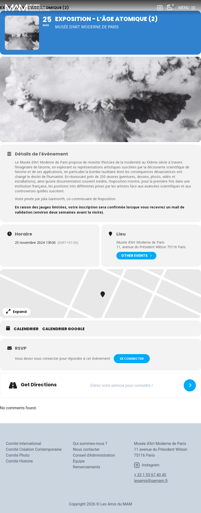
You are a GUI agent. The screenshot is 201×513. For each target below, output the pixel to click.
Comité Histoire (19, 461)
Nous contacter (86, 449)
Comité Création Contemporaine (33, 449)
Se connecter (132, 358)
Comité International (23, 443)
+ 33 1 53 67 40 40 (150, 474)
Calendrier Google (63, 329)
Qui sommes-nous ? (90, 443)
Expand (16, 311)
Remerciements (86, 467)
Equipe (79, 461)
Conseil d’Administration (94, 455)
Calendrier (26, 329)
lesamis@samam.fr (151, 480)
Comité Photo (18, 455)
